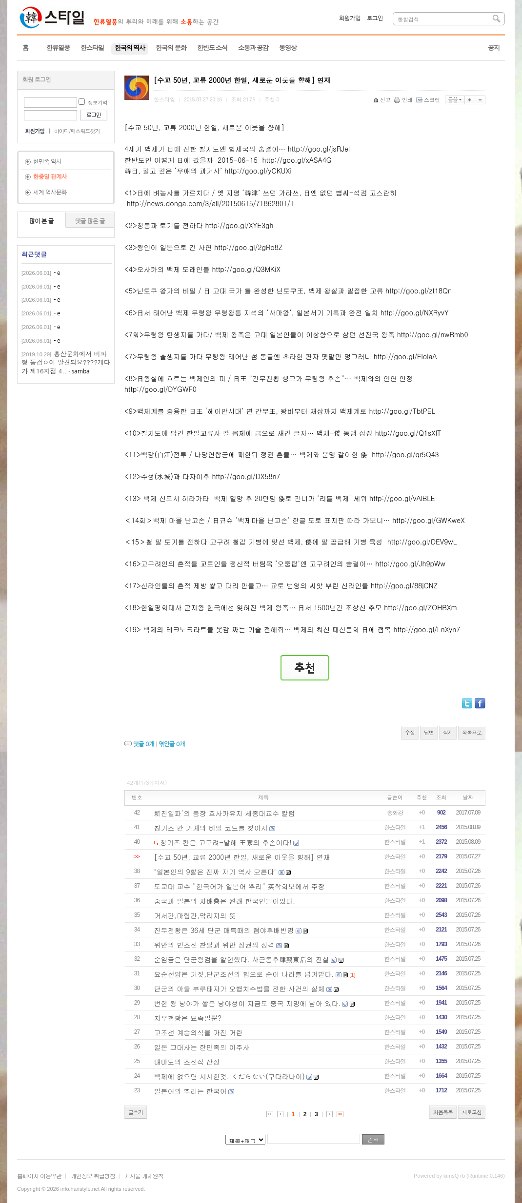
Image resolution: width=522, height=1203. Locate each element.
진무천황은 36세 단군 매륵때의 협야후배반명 (224, 930)
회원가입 (350, 18)
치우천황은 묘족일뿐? (187, 1018)
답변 (429, 732)
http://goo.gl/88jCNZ (404, 585)
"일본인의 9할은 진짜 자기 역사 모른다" (215, 871)
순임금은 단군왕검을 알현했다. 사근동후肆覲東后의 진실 (241, 959)
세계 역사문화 (50, 192)
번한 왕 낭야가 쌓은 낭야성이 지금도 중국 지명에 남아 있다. (247, 1003)
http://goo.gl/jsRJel (319, 149)
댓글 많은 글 (90, 221)
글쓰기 (135, 1112)
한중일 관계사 (50, 177)
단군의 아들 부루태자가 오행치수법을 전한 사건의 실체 (239, 988)
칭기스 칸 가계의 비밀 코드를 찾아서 (211, 828)
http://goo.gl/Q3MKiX (246, 269)
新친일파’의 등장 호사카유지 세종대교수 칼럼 (224, 813)
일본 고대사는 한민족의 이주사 (202, 1047)
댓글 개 (143, 744)
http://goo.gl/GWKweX (428, 520)
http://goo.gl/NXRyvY (415, 312)
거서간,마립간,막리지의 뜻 (195, 915)
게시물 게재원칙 (143, 1175)
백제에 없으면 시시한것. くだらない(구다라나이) (229, 1076)
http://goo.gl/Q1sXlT (408, 433)
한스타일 (395, 827)
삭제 (448, 732)
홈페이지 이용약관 (39, 1175)
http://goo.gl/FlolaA (405, 356)
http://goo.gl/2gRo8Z (248, 247)
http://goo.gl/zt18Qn (418, 290)
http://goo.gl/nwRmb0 (432, 334)
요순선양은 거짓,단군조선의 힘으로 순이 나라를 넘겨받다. (244, 974)
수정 (410, 732)
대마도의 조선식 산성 (187, 1062)
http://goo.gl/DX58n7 (246, 476)
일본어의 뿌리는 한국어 (190, 1091)
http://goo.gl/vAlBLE (402, 498)
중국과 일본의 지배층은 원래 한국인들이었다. (224, 901)
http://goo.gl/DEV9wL (422, 541)
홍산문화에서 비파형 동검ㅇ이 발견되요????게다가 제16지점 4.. (65, 362)
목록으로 (472, 732)
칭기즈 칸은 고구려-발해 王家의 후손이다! (226, 842)
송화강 (395, 812)
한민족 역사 (47, 162)
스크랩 (429, 99)
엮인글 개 (172, 744)
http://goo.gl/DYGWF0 (160, 389)
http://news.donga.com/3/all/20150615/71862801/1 (210, 203)
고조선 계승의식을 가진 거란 (198, 1032)
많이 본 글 (41, 221)
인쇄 (404, 99)
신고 (383, 99)
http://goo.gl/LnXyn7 (427, 629)
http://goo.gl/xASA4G (296, 160)
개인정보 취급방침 (93, 1175)
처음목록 (443, 1112)
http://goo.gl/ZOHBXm (420, 607)
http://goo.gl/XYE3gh (239, 225)
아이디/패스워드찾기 (77, 131)
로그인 (375, 18)
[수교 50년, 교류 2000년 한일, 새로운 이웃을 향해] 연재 (242, 857)
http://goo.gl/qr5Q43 (405, 454)
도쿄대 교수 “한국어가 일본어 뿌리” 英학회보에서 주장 (239, 886)
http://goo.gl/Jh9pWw (410, 563)
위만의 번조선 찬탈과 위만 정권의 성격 (214, 945)
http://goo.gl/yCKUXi (257, 170)
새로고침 (472, 1112)
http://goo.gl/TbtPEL (402, 411)
